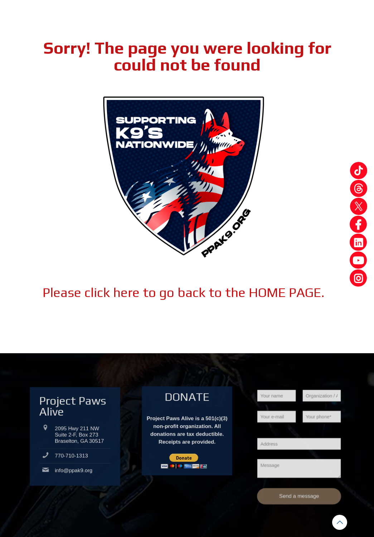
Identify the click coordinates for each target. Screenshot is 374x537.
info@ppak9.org (74, 467)
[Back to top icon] (339, 522)
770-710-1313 (73, 459)
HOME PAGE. (287, 292)
